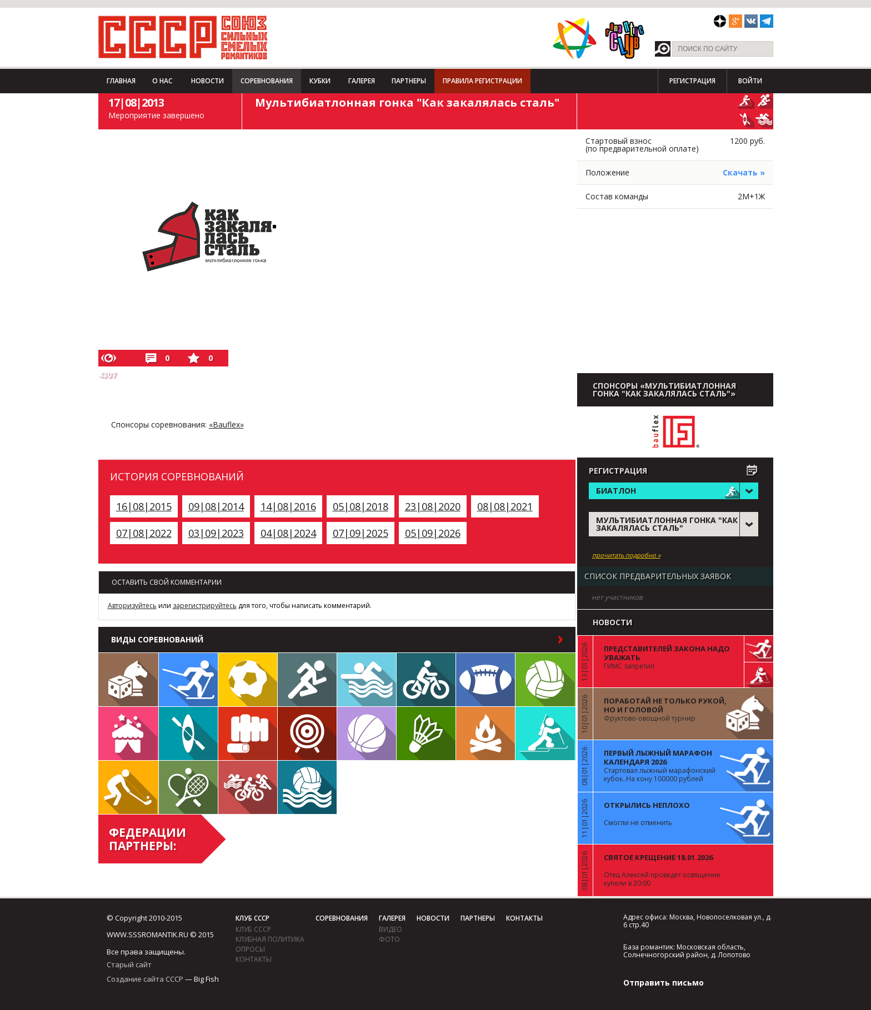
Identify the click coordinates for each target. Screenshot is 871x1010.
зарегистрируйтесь (205, 605)
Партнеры (409, 81)
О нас (162, 81)
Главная (121, 81)
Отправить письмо (663, 982)
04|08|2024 (288, 533)
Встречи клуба (128, 733)
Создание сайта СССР (145, 979)
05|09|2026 (432, 533)
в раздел (534, 640)
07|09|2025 (360, 533)
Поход (485, 733)
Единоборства (247, 733)
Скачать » (744, 172)
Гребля (188, 733)
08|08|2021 (505, 506)
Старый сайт (129, 964)
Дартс (307, 733)
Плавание (366, 679)
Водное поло (307, 787)
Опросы (250, 949)
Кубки (320, 81)
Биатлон (545, 733)
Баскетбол (366, 733)
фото (389, 939)
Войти (750, 81)
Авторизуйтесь (132, 605)
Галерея (361, 81)
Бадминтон (426, 733)
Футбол (247, 679)
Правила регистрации (482, 81)
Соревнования (267, 81)
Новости (207, 81)
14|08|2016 (288, 506)
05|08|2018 (360, 506)
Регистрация (692, 81)
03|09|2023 (216, 533)
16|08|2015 (144, 506)
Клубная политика (270, 939)
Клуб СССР (252, 918)
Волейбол (545, 679)
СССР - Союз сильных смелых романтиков (183, 37)
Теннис (188, 787)
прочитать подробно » (626, 555)
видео (390, 929)
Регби (485, 679)
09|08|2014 (216, 506)
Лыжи (188, 679)
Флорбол (128, 787)
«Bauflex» (226, 424)
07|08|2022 (144, 533)
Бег (307, 679)
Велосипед (426, 679)
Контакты (254, 959)
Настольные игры (128, 679)
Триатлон (247, 787)
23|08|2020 (432, 506)
